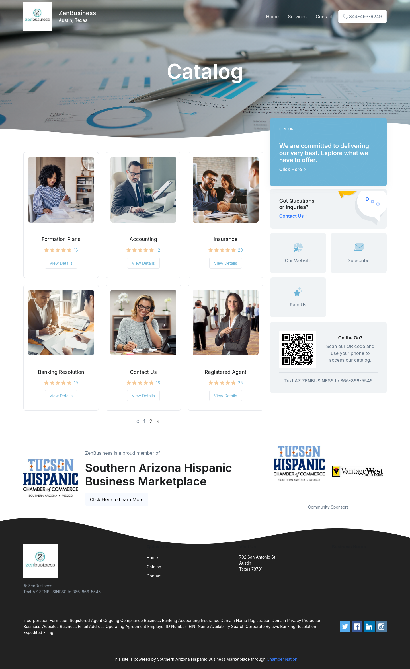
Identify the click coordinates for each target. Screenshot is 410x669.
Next (391, 471)
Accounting (143, 239)
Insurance (225, 239)
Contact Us (143, 372)
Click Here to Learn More (117, 499)
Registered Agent (225, 372)
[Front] (38, 16)
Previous (266, 471)
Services (297, 16)
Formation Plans (61, 239)
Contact (324, 16)
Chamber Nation (282, 659)
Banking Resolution (61, 372)
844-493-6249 (362, 16)
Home (272, 16)
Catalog (154, 566)
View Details (61, 263)
